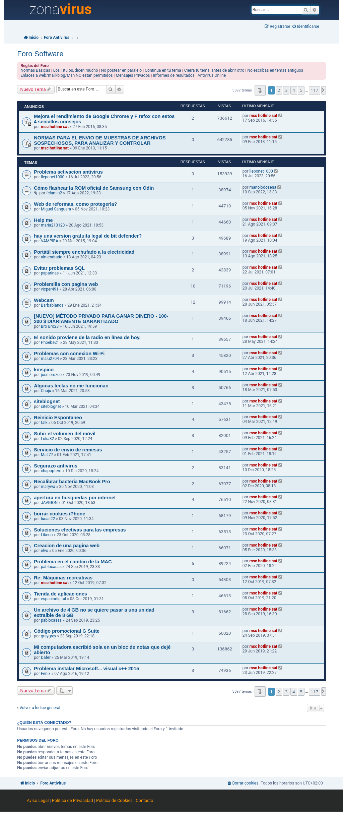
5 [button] (301, 90)
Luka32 (47, 438)
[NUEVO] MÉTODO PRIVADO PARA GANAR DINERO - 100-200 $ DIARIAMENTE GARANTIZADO (101, 318)
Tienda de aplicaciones (60, 594)
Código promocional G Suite (66, 631)
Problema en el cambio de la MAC (73, 561)
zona (60, 9)
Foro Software (40, 54)
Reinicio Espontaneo (58, 417)
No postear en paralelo (121, 70)
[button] (260, 90)
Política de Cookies (114, 800)
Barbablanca (52, 305)
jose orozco (51, 374)
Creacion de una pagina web (66, 545)
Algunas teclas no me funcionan (71, 385)
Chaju (46, 390)
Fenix (46, 673)
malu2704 (50, 358)
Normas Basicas (35, 70)
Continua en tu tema (163, 70)
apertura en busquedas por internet (75, 497)
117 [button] (314, 90)
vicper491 (50, 289)
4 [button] (293, 90)
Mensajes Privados (133, 75)
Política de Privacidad (72, 800)
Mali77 (47, 454)
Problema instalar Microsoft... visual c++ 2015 (86, 668)
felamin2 (54, 193)
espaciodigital (53, 599)
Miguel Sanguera (56, 209)
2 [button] (279, 90)
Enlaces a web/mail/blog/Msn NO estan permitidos (66, 75)
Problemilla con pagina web (66, 284)
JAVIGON (49, 502)
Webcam (44, 300)
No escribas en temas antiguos (275, 70)
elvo (44, 550)
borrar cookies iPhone (59, 513)
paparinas (50, 273)
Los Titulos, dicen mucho (75, 70)
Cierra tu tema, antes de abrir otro (214, 70)
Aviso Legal (38, 800)
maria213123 (53, 225)
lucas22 (48, 518)
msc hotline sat (55, 126)
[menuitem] (305, 26)
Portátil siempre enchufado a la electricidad (84, 252)
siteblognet (47, 401)
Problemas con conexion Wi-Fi (69, 353)
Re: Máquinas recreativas (63, 577)
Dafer (46, 657)
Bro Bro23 (50, 326)
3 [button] (286, 90)
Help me (43, 220)
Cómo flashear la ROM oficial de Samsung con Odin (94, 188)
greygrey (48, 636)
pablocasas (51, 566)
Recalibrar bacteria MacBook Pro (72, 481)
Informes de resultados (174, 75)
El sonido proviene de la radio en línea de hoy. (87, 337)
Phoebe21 (50, 342)
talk (44, 422)
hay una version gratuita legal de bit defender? (88, 236)
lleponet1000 (52, 177)
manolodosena (263, 187)
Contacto (144, 800)
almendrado (51, 257)
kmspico (44, 369)
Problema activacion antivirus (68, 172)
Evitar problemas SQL (59, 268)
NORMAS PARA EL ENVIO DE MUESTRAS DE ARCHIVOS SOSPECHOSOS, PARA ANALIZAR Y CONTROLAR (100, 140)
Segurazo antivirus (55, 465)
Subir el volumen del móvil (64, 433)
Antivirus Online (212, 75)
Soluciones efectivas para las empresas (80, 529)
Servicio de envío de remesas (68, 449)
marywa (48, 486)
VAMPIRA (49, 241)
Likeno (47, 534)
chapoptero (51, 470)
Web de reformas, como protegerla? (75, 204)
